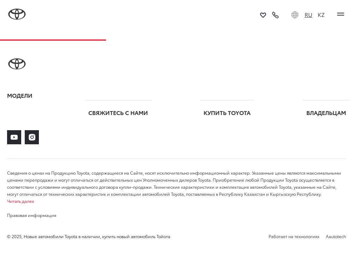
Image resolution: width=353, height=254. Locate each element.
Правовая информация (31, 215)
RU (308, 14)
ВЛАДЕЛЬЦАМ (326, 112)
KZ (321, 14)
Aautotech (335, 236)
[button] (176, 201)
